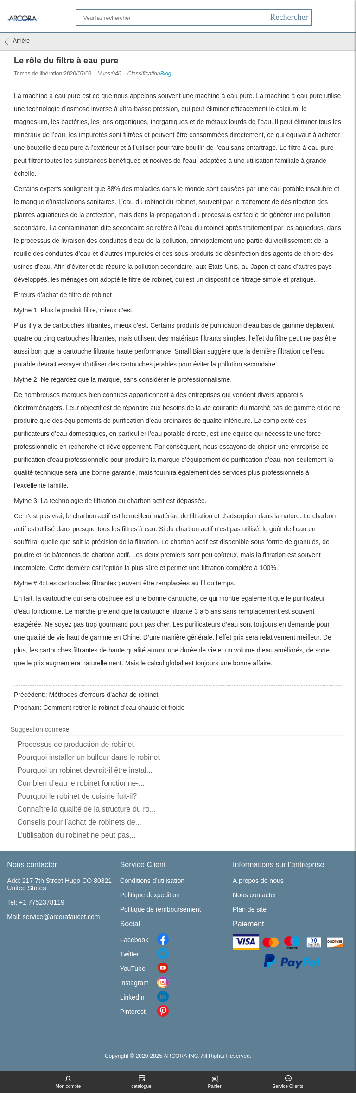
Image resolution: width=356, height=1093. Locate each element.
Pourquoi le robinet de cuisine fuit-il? (77, 796)
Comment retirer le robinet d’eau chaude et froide (113, 707)
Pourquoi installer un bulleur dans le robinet (88, 757)
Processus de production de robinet (75, 744)
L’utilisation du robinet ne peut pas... (76, 835)
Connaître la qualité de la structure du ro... (86, 809)
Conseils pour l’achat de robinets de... (79, 822)
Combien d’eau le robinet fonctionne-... (81, 783)
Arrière (17, 41)
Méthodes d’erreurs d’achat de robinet (104, 694)
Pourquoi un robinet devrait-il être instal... (85, 770)
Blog (165, 73)
